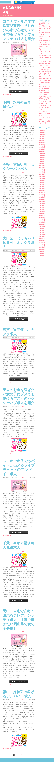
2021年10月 (42, 232)
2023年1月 (42, 203)
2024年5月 (42, 173)
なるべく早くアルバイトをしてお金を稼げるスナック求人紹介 (45, 92)
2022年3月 (42, 223)
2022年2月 (42, 225)
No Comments (32, 42)
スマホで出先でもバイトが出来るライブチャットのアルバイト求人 (19, 467)
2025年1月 (42, 157)
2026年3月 (42, 130)
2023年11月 (42, 184)
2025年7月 (42, 146)
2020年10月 (42, 255)
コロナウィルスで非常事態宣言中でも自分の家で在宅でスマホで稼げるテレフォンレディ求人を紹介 (19, 30)
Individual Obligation (35, 760)
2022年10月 (42, 209)
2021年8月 (42, 236)
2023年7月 (42, 192)
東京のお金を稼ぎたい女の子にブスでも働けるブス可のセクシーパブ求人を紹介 (19, 396)
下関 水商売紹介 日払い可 (18, 104)
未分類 (23, 42)
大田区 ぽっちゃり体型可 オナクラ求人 (19, 242)
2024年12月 (42, 159)
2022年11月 (42, 207)
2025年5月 (42, 150)
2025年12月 (42, 136)
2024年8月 (42, 167)
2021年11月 (42, 230)
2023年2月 (42, 201)
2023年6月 (42, 194)
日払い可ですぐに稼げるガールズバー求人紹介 (45, 28)
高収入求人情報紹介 (12, 10)
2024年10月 (42, 163)
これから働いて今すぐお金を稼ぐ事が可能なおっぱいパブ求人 (45, 98)
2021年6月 (42, 240)
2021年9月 (42, 234)
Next (22, 755)
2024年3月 (42, 176)
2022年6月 (42, 217)
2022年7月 (42, 215)
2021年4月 (42, 244)
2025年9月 (42, 142)
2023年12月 (42, 182)
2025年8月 (42, 144)
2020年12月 (42, 251)
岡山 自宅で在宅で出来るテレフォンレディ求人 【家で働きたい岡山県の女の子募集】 (19, 619)
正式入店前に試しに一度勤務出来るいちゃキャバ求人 (45, 113)
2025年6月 (42, 148)
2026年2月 (42, 132)
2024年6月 (42, 171)
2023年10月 (42, 186)
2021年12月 (42, 228)
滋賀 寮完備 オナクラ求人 (18, 331)
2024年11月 (42, 161)
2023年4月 (42, 198)
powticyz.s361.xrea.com (15, 42)
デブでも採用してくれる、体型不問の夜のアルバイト (45, 107)
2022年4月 (42, 221)
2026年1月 (42, 134)
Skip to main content (5, 3)
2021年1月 (42, 250)
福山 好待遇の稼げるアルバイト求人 (18, 694)
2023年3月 (42, 200)
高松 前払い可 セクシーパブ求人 (18, 166)
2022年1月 (42, 226)
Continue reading (7, 94)
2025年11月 (42, 138)
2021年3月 (42, 246)
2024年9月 (42, 165)
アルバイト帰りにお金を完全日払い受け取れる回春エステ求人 (45, 63)
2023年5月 (42, 196)
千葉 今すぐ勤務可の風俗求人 (18, 545)
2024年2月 (42, 178)
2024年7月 (42, 169)
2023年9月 (42, 188)
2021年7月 (42, 238)
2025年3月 (42, 153)
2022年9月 (42, 211)
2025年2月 (42, 155)
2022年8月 (42, 213)
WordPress (23, 760)
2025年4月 (42, 152)
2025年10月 (42, 140)
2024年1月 (42, 180)
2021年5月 (42, 242)
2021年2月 (42, 248)
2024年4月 (42, 175)
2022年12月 (42, 205)
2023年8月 (42, 190)
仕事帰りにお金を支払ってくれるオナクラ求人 (45, 57)
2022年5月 (42, 219)
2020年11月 (42, 253)
